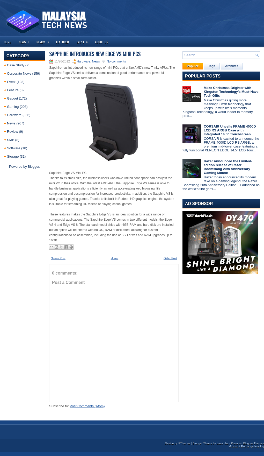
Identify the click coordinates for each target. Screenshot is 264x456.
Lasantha (222, 443)
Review (44, 40)
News (26, 40)
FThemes (184, 443)
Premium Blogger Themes (247, 443)
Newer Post (58, 258)
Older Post (170, 258)
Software (13, 148)
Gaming (13, 107)
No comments (116, 61)
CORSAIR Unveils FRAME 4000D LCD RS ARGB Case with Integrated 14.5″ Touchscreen (230, 130)
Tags (211, 66)
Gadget (12, 98)
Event (84, 40)
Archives (231, 66)
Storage (13, 156)
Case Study (15, 65)
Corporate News (19, 73)
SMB (10, 140)
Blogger (33, 167)
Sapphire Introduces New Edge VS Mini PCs (95, 54)
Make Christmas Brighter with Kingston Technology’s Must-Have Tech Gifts (231, 91)
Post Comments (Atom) (87, 406)
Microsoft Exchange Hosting (246, 446)
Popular (193, 66)
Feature (13, 90)
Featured (62, 42)
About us (101, 42)
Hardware (14, 115)
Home (7, 42)
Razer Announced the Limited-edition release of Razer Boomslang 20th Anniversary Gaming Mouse (228, 167)
